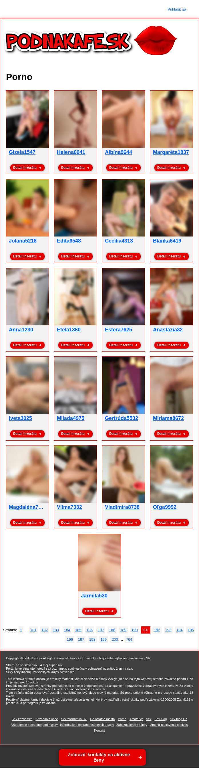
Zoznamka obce (46, 719)
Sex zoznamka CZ (74, 719)
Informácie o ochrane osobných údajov (87, 724)
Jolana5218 (23, 241)
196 (70, 639)
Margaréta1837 (171, 152)
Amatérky (136, 719)
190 (135, 630)
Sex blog (160, 719)
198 (92, 639)
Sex (148, 719)
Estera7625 (118, 330)
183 (56, 630)
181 (33, 630)
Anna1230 (21, 330)
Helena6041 (71, 152)
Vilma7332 (69, 507)
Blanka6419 (167, 241)
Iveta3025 (20, 418)
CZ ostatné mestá (102, 719)
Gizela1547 (22, 152)
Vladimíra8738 (122, 507)
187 (101, 630)
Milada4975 (70, 418)
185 (78, 630)
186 (89, 630)
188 (112, 630)
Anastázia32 (168, 330)
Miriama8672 (168, 418)
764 (129, 639)
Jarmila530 (94, 596)
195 (191, 630)
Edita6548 (69, 241)
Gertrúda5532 (121, 418)
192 (157, 630)
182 (44, 630)
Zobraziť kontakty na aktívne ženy (99, 757)
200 (115, 639)
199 (103, 639)
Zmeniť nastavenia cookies (169, 724)
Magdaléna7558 (28, 507)
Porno (122, 719)
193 (168, 630)
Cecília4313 (119, 241)
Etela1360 (69, 330)
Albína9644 (118, 152)
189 (123, 630)
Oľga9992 (164, 507)
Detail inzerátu (25, 168)
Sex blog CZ (178, 719)
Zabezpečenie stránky (131, 724)
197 (81, 639)
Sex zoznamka (22, 719)
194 (179, 630)
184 (67, 630)
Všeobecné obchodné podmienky (34, 724)
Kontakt (99, 730)
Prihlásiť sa (177, 9)
